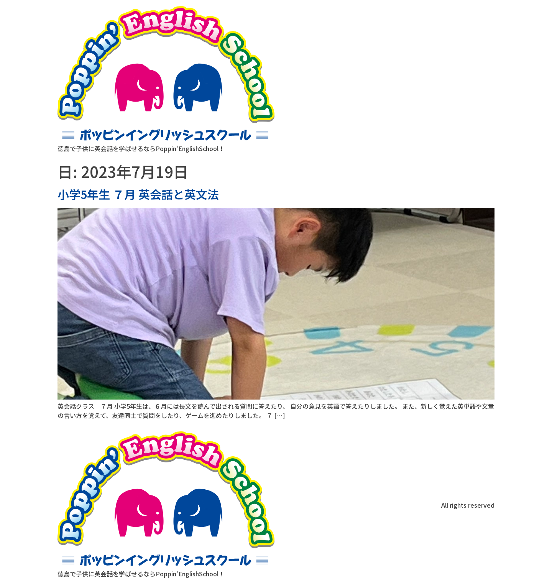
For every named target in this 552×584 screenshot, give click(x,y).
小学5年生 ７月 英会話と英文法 (138, 194)
